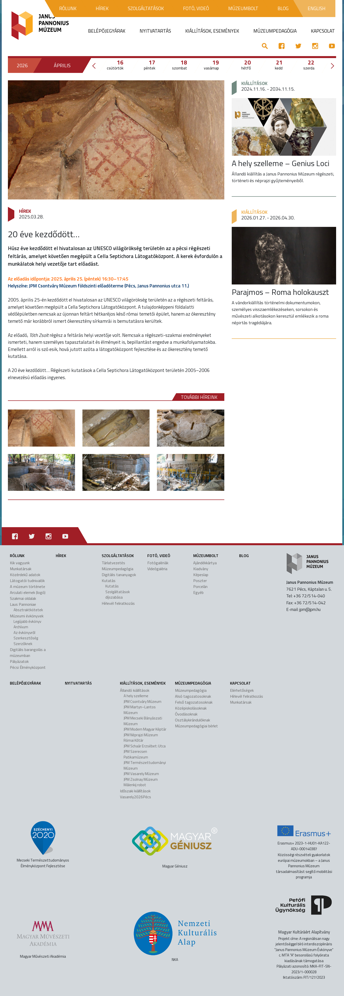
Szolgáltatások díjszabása (117, 594)
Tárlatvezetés (113, 563)
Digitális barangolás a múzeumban (28, 652)
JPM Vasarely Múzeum (141, 774)
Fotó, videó (158, 556)
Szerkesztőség (26, 638)
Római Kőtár (133, 740)
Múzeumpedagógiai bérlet (196, 726)
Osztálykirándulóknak (192, 720)
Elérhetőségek (242, 690)
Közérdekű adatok (25, 575)
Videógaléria (157, 569)
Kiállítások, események (143, 683)
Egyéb (198, 592)
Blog (244, 556)
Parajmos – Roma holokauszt (280, 292)
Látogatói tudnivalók (27, 581)
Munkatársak (20, 569)
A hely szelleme (136, 696)
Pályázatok (19, 661)
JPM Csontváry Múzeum (142, 701)
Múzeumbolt (205, 556)
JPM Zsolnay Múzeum (141, 779)
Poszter (200, 581)
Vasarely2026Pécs (135, 797)
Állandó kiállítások (134, 690)
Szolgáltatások (118, 556)
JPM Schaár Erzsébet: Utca (145, 746)
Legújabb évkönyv (27, 621)
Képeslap (200, 575)
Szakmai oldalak (23, 598)
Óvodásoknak (186, 714)
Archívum (21, 627)
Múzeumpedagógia (117, 569)
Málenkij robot (135, 785)
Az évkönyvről (24, 632)
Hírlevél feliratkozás (118, 603)
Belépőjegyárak (25, 683)
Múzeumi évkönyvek (26, 616)
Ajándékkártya (205, 563)
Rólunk (17, 556)
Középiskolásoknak (191, 708)
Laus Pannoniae (23, 604)
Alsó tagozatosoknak (193, 696)
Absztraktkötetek (28, 610)
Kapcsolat (240, 683)
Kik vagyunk (20, 563)
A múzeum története (27, 586)
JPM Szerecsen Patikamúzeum (136, 754)
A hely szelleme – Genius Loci (280, 163)
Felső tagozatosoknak (193, 702)
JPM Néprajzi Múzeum (141, 735)
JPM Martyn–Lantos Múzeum (140, 709)
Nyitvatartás (78, 683)
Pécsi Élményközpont (28, 667)
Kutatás (108, 581)
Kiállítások (254, 83)
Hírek (25, 211)
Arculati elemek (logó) (27, 592)
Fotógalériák (157, 563)
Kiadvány (200, 569)
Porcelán (200, 586)
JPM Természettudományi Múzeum (145, 765)
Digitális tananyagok (119, 575)
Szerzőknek (23, 644)
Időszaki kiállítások (135, 791)
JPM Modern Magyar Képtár (145, 729)
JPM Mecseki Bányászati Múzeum (143, 721)
